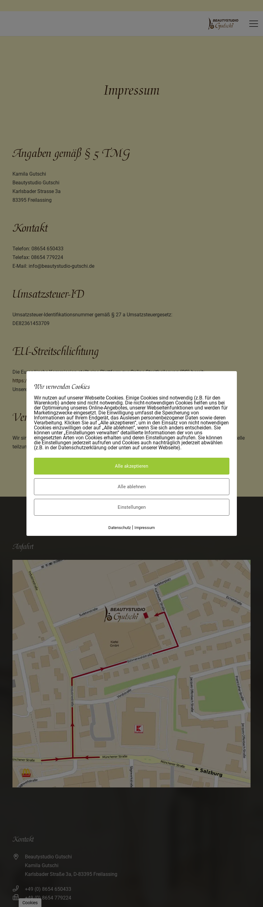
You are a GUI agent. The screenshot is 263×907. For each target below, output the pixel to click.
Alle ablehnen (132, 486)
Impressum (144, 527)
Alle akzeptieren (131, 466)
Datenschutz (119, 527)
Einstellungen (132, 507)
